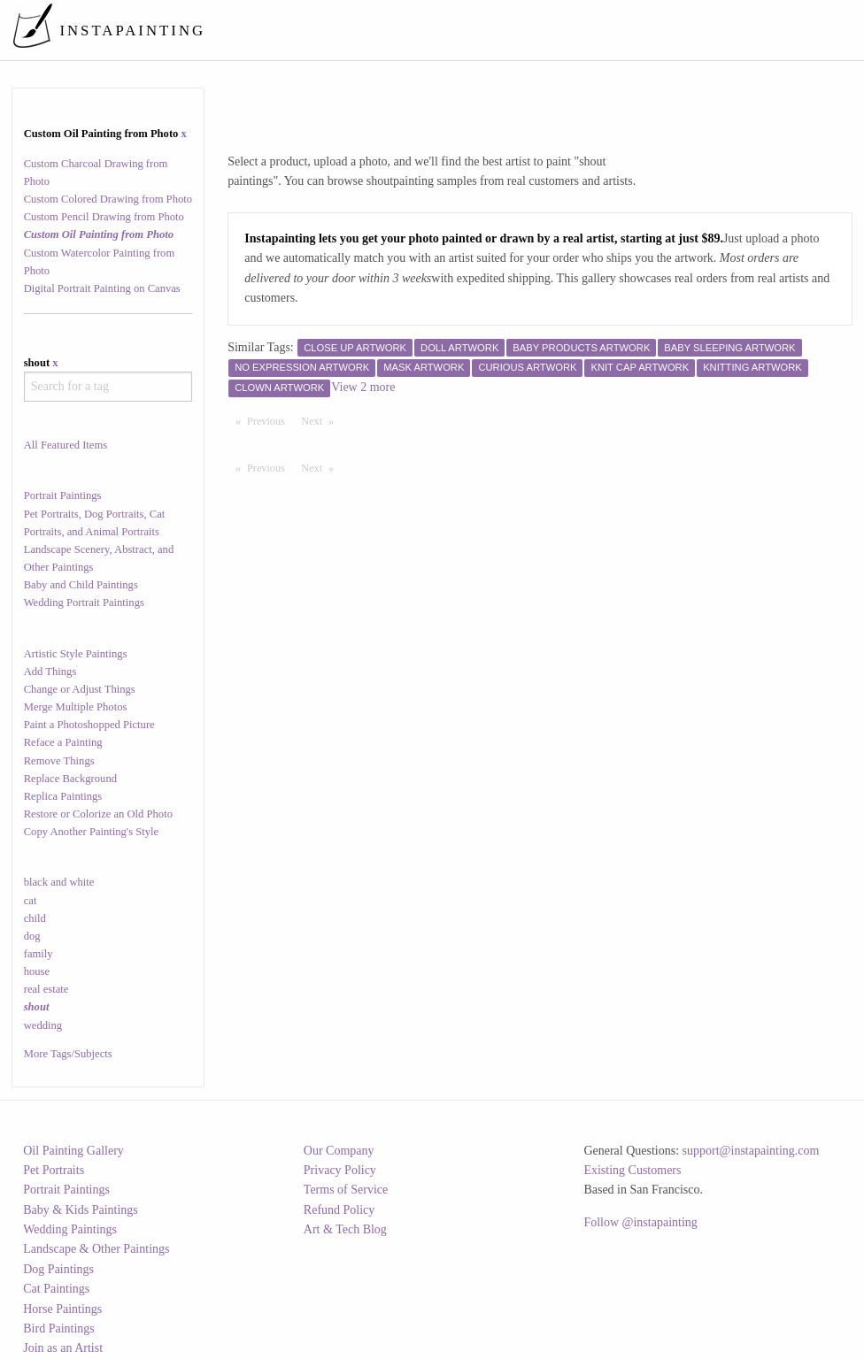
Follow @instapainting (640, 1222)
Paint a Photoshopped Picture (89, 724)
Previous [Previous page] (270, 420)
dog (32, 936)
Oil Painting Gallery (73, 1150)
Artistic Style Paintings (75, 654)
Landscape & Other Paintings (96, 1248)
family (38, 954)
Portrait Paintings (63, 495)
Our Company (339, 1150)
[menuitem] (525, 30)
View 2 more (363, 387)
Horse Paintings (62, 1309)
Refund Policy (339, 1210)
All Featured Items (65, 445)
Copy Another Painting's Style (91, 831)
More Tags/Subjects (68, 1054)
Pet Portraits (53, 1170)
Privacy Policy (340, 1170)
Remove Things (59, 761)
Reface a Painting (63, 742)
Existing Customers (632, 1170)
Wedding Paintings (70, 1229)
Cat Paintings (56, 1288)
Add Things (50, 671)
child (35, 918)
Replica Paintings (63, 796)
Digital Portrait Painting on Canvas (102, 288)
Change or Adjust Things (79, 689)
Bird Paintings (59, 1328)
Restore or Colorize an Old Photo (98, 814)
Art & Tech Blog (345, 1229)
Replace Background (70, 778)
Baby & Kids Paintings (80, 1210)
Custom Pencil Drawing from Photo (104, 217)
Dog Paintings (58, 1269)
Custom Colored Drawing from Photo (108, 199)
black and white (59, 882)
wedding (43, 1025)
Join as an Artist (63, 1348)
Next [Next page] (321, 420)
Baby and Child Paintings (81, 585)
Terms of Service (346, 1189)
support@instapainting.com (751, 1150)
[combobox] (108, 387)
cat (30, 900)
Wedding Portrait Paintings (84, 602)
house (37, 971)
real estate (46, 989)
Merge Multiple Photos (75, 707)
